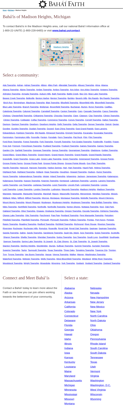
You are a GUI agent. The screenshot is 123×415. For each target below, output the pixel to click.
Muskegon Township (80, 202)
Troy (5, 254)
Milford (21, 198)
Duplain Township (37, 128)
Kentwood (64, 181)
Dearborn (34, 124)
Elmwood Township (55, 133)
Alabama (69, 288)
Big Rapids (93, 98)
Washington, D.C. (100, 385)
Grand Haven (44, 155)
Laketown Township (79, 181)
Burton (84, 107)
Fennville (35, 137)
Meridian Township (101, 194)
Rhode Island (98, 343)
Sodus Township (64, 237)
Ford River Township (12, 141)
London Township (42, 189)
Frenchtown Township (31, 146)
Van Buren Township (34, 254)
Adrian (20, 85)
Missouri (69, 399)
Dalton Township (110, 120)
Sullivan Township (65, 246)
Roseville (52, 228)
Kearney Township (49, 181)
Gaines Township (88, 146)
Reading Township (27, 224)
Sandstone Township (53, 233)
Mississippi (70, 394)
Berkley (71, 98)
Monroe (45, 198)
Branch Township (31, 107)
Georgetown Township (79, 150)
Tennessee (96, 357)
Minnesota (70, 389)
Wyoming (55, 263)
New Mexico (97, 306)
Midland (6, 198)
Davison (6, 124)
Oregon (94, 334)
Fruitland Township (51, 146)
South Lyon (92, 237)
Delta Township (80, 124)
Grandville (7, 159)
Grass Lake (34, 159)
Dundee (6, 128)
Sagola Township (11, 233)
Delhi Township (64, 124)
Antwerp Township (108, 89)
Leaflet (52, 64)
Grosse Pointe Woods (75, 163)
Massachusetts (73, 380)
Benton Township (58, 98)
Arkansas (69, 302)
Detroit (108, 124)
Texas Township (55, 250)
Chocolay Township (63, 115)
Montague (55, 198)
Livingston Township (90, 185)
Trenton (112, 250)
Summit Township (82, 246)
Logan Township (24, 189)
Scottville (115, 233)
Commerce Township (57, 120)
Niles (115, 202)
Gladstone (95, 150)
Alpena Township (11, 89)
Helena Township (102, 168)
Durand (50, 128)
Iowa (67, 352)
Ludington (55, 189)
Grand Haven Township (62, 155)
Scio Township (87, 233)
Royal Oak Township (78, 228)
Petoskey (109, 215)
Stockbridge (42, 246)
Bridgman (44, 107)
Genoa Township (60, 150)
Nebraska (95, 288)
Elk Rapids (40, 133)
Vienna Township (61, 254)
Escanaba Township (103, 133)
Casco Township (110, 111)
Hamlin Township (11, 168)
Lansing (93, 181)
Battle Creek (72, 94)
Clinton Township (111, 115)
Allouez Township (86, 85)
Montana (69, 403)
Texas (93, 362)
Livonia (104, 185)
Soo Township (79, 237)
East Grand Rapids (85, 128)
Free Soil (7, 146)
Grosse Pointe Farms (13, 163)
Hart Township (74, 168)
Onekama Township (54, 211)
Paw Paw (55, 215)
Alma (97, 85)
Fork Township (46, 141)
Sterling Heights (28, 246)
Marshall (47, 194)
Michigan (11, 10)
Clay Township (95, 115)
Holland (39, 172)
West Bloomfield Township (68, 259)
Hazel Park (88, 168)
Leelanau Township (42, 185)
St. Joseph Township (97, 241)
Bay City (83, 94)
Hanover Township (37, 168)
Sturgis (52, 246)
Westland (86, 259)
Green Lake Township (51, 159)
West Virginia (98, 389)
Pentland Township (70, 215)
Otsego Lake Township (13, 215)
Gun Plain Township (96, 163)
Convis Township (76, 120)
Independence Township (30, 176)
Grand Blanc (8, 155)
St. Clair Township (78, 241)
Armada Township (30, 94)
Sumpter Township (100, 246)
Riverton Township (106, 224)
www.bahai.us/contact (66, 30)
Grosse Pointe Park (33, 163)
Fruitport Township (70, 146)
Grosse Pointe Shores (53, 163)
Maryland (69, 375)
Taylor (24, 250)
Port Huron (100, 220)
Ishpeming (71, 176)
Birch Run (7, 102)
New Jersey (97, 302)
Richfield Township (64, 224)
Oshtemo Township (109, 211)
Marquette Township (32, 194)
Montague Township (70, 198)
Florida (68, 325)
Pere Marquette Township (92, 215)
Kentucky (69, 362)
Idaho (67, 339)
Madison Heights (61, 47)
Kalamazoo (112, 176)
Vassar (48, 254)
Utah (93, 366)
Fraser (116, 141)
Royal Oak (63, 228)
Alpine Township (27, 89)
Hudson (91, 172)
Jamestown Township (96, 176)
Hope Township (51, 172)
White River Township (102, 259)
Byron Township (96, 107)
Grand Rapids (81, 155)
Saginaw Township (107, 228)
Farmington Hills (22, 137)
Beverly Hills (81, 98)
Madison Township (105, 189)
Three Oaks (68, 250)
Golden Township (109, 150)
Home (5, 10)
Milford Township (33, 198)
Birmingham (19, 102)
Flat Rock (77, 137)
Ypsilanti (80, 263)
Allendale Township (68, 85)
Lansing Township (106, 181)
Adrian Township (32, 85)
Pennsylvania (98, 339)
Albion (44, 85)
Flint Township (95, 137)
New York (95, 311)
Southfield (103, 237)
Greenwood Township (89, 159)
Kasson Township (32, 181)
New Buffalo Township (101, 202)
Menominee (85, 194)
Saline (23, 233)
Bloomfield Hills (86, 102)
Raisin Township (10, 224)
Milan (13, 198)
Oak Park (109, 207)
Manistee (7, 194)
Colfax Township (38, 120)
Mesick (114, 194)
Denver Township (96, 124)
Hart (65, 168)
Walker (73, 254)
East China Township (64, 128)
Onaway (40, 211)
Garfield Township (23, 150)
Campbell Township (50, 111)
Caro (80, 111)
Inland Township (57, 176)
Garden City (8, 150)
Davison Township (20, 124)
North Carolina (98, 315)
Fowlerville (98, 141)
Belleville (30, 98)
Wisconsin (96, 394)
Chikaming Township (43, 115)
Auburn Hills (45, 94)
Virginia (94, 375)
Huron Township (10, 176)
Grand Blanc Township (26, 155)
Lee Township (25, 185)
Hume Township (103, 172)
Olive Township (28, 211)
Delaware (70, 320)
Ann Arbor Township (89, 89)
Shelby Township (28, 237)
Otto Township (32, 215)
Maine (68, 371)
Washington (97, 380)
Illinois (68, 343)
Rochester (17, 228)
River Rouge (90, 224)
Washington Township (95, 254)
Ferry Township (65, 137)
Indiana (68, 348)
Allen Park (52, 85)
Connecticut (71, 315)
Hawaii (68, 334)
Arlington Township (11, 94)
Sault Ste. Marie (71, 233)
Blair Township (53, 102)
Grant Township (20, 159)
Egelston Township (25, 133)
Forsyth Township (62, 141)
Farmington (8, 137)
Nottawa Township (89, 207)
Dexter (116, 124)
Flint (85, 137)
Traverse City (101, 250)
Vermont (95, 371)
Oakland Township (11, 211)
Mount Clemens (106, 198)
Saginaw (93, 228)
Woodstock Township (12, 263)
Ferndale (52, 137)
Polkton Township (78, 220)
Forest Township (30, 141)
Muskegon (46, 202)
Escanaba (88, 133)
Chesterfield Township (22, 115)
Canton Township (68, 111)
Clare (75, 115)
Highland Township (26, 172)
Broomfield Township (59, 107)
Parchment (45, 215)
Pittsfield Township (11, 220)
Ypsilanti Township (93, 263)
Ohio (93, 325)
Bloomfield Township (104, 102)
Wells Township (48, 259)
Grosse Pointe (107, 159)
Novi (102, 207)
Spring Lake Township (32, 241)
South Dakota (98, 352)
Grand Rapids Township (100, 155)
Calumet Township (31, 111)
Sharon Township (11, 237)
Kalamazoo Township (13, 181)
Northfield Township (27, 207)
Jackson (81, 176)
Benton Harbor (42, 98)
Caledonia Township (12, 111)
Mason (55, 194)
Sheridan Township (46, 237)
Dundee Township (19, 128)
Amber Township (44, 89)
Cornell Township (93, 120)
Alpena (104, 85)
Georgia (69, 329)
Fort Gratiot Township (82, 141)
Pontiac (90, 220)
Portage (110, 220)
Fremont (16, 146)
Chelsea (6, 115)
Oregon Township (73, 211)
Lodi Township (9, 189)
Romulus (43, 228)
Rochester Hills (31, 228)
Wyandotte (45, 263)
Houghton (64, 172)
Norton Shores (73, 207)
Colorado (69, 311)
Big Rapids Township (109, 98)
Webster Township (30, 259)
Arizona (68, 297)
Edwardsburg (9, 133)
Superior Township (11, 250)
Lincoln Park (74, 185)
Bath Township (59, 94)
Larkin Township (10, 185)
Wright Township (31, 263)
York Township (68, 263)
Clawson (83, 115)
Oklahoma (96, 329)
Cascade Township (92, 111)
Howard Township (78, 172)
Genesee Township (42, 150)
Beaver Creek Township (14, 98)
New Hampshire (99, 297)
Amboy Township (61, 89)
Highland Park (9, 172)
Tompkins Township (85, 250)
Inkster (46, 176)
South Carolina (99, 348)
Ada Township (9, 85)
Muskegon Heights (61, 202)
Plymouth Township (59, 220)
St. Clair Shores (61, 241)
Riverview (7, 228)
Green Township (70, 159)
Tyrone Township (16, 254)
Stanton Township (11, 246)
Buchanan (75, 107)
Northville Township (56, 207)
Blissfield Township (69, 102)
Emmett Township (73, 133)
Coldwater (25, 120)
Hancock (24, 168)
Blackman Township (35, 102)
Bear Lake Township (97, 94)
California (70, 306)
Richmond (79, 224)
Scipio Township (102, 233)
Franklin (108, 141)
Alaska (68, 292)
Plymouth (44, 220)
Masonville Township (69, 194)
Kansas (68, 357)
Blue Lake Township (12, 107)
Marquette (17, 194)
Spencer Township (11, 241)
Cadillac (108, 107)
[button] (54, 53)
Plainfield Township (30, 220)
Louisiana (70, 366)
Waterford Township (12, 259)
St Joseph (48, 241)
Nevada (94, 292)
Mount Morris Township (13, 202)
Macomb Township (70, 189)
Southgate (114, 237)
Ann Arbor (74, 89)
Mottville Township (88, 198)
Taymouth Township (37, 250)
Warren (80, 254)
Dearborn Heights (48, 124)
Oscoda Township (90, 211)
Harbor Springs (55, 168)
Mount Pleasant (33, 202)
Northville (41, 207)
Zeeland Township (111, 263)
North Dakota (98, 320)
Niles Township (10, 207)
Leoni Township (59, 185)
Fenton (44, 137)
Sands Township (34, 233)
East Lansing (101, 128)
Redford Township (45, 224)
